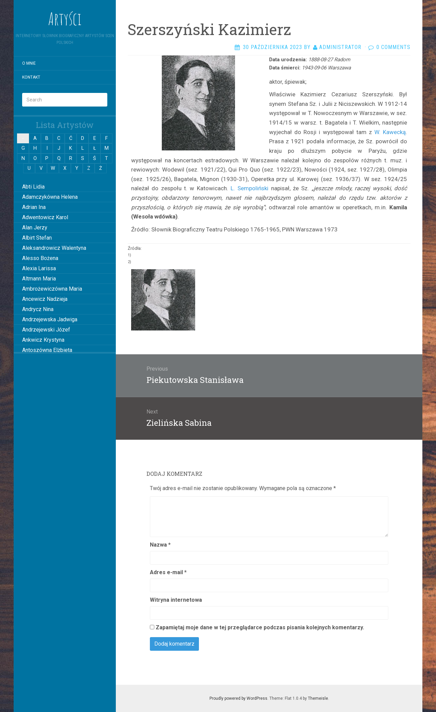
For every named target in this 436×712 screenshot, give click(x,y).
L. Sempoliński (249, 188)
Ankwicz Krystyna (43, 340)
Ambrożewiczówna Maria (52, 289)
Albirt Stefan (37, 237)
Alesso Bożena (40, 258)
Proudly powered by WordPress (238, 698)
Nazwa (160, 544)
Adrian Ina (34, 207)
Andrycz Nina (37, 309)
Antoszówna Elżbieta (47, 350)
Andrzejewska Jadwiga (49, 319)
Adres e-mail (168, 572)
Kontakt (31, 77)
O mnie (29, 63)
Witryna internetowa (176, 600)
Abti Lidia (33, 186)
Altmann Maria (39, 278)
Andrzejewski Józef (46, 329)
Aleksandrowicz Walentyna (54, 248)
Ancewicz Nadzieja (44, 299)
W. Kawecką (389, 132)
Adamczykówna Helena (50, 197)
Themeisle (318, 698)
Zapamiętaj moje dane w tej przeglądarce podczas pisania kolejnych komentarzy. (260, 627)
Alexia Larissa (39, 268)
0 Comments (393, 47)
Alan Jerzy (34, 227)
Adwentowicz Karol (45, 217)
